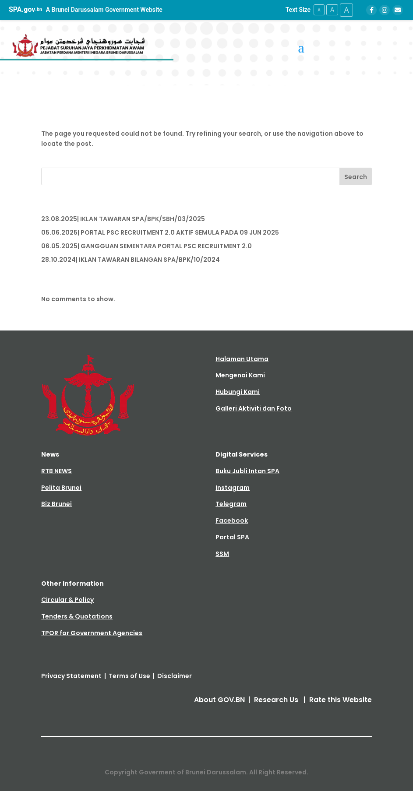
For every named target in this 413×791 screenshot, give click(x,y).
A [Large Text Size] (346, 9)
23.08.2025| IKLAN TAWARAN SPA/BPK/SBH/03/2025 (123, 218)
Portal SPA (232, 537)
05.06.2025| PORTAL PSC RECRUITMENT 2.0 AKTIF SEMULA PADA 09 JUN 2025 (160, 232)
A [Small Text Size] (319, 9)
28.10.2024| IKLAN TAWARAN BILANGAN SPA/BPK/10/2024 (130, 259)
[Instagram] (384, 10)
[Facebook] (371, 10)
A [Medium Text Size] (332, 9)
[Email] (397, 10)
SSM (222, 553)
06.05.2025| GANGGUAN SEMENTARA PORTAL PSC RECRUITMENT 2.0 (146, 246)
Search (355, 176)
